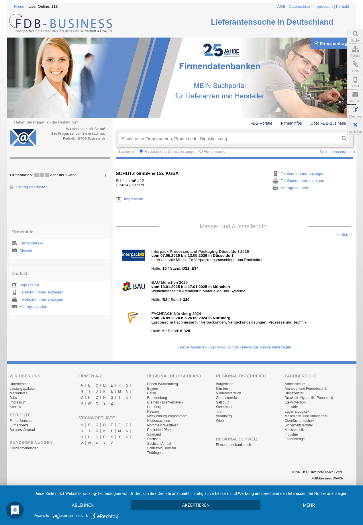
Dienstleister (294, 393)
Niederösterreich (228, 393)
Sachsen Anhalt (159, 444)
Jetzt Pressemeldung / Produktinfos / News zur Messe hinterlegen (234, 347)
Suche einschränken (337, 152)
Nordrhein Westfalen (162, 425)
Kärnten (222, 389)
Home (19, 6)
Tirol (219, 412)
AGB (281, 6)
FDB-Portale (261, 123)
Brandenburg (157, 398)
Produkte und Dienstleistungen (170, 151)
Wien (220, 421)
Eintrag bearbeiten (32, 187)
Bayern (152, 389)
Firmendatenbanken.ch (233, 445)
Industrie (291, 407)
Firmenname (214, 151)
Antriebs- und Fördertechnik (306, 389)
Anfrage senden (33, 306)
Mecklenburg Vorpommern (167, 416)
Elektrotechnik (295, 402)
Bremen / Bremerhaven (165, 402)
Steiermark (224, 407)
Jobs (13, 398)
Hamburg (154, 407)
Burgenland (225, 384)
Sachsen (154, 439)
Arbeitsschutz (295, 384)
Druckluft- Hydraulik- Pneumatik (309, 398)
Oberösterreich (227, 398)
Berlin (151, 393)
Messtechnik (294, 430)
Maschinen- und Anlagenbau (306, 416)
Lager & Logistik (297, 412)
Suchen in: (128, 151)
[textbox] (229, 138)
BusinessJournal (22, 430)
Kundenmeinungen (24, 448)
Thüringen (155, 453)
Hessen (153, 412)
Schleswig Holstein (161, 448)
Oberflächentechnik (299, 421)
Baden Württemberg (162, 384)
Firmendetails (31, 243)
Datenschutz (299, 6)
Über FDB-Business (328, 123)
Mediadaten (19, 393)
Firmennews (19, 425)
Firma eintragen (333, 43)
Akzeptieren (195, 505)
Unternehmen (20, 384)
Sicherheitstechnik (299, 425)
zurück (342, 234)
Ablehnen (83, 505)
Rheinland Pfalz (159, 430)
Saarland (154, 434)
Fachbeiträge (295, 439)
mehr (309, 505)
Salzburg (222, 402)
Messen (27, 250)
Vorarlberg (224, 416)
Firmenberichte (21, 421)
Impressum (323, 6)
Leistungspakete (22, 389)
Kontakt (342, 6)
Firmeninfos (291, 123)
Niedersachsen (158, 421)
